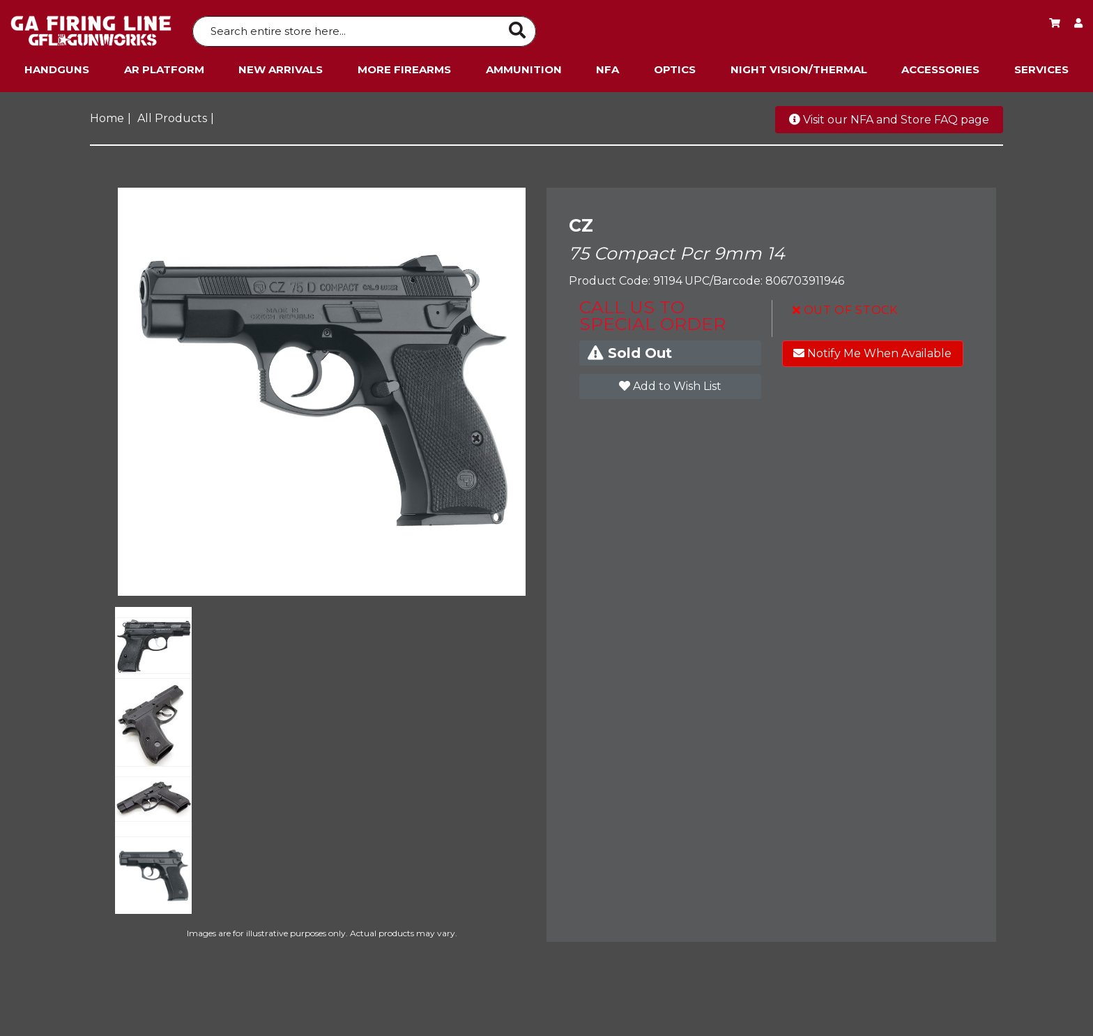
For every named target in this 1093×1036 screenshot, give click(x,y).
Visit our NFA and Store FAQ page (889, 116)
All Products (172, 114)
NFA (607, 66)
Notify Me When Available (872, 349)
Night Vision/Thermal (799, 66)
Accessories (940, 66)
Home (107, 114)
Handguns (56, 66)
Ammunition (524, 66)
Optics (675, 66)
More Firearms (404, 66)
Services (1041, 66)
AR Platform (164, 66)
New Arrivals (280, 66)
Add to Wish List (670, 382)
